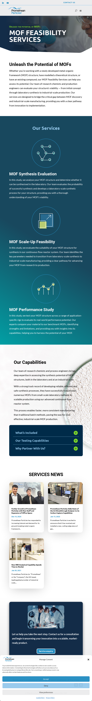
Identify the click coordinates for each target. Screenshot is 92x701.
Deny (46, 686)
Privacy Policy (50, 698)
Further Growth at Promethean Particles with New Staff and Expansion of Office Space (24, 511)
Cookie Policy (40, 698)
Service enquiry (46, 651)
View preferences (46, 692)
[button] (88, 659)
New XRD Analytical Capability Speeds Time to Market (27, 566)
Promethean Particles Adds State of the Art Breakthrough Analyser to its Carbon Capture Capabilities (64, 511)
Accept (46, 679)
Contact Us (69, 2)
